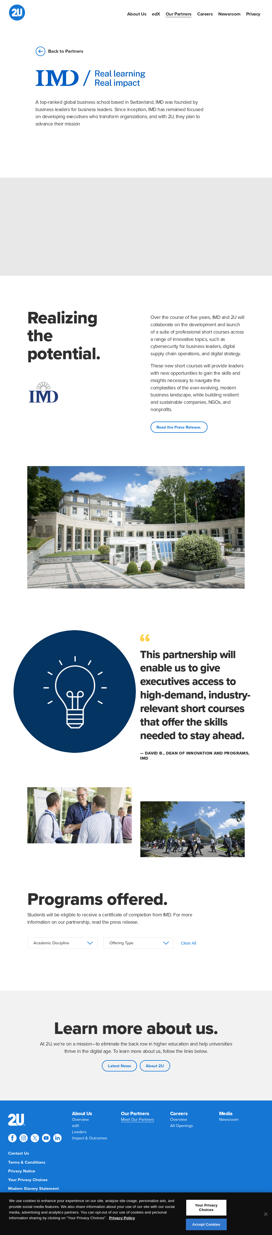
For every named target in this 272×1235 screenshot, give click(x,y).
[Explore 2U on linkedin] (57, 1138)
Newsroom (229, 14)
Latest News (119, 1066)
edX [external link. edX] (156, 14)
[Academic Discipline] (62, 943)
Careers (205, 14)
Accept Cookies (206, 1227)
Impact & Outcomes (89, 1138)
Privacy (253, 14)
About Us (136, 14)
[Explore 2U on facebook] (12, 1138)
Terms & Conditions (26, 1162)
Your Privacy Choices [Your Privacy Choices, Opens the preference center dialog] (206, 1210)
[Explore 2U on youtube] (46, 1138)
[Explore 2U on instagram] (23, 1138)
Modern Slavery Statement (33, 1188)
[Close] (266, 1217)
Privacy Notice (21, 1171)
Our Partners (179, 14)
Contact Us (18, 1153)
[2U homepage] (17, 13)
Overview (80, 1119)
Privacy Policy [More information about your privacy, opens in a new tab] (122, 1221)
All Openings (181, 1125)
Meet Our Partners (137, 1119)
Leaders (79, 1132)
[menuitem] (136, 14)
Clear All (188, 943)
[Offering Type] (138, 943)
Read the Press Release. (178, 427)
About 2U (155, 1066)
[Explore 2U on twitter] (35, 1138)
